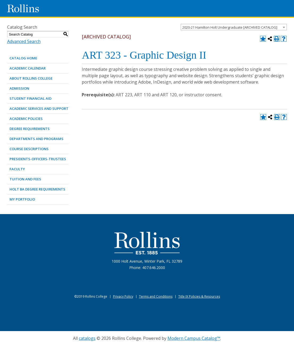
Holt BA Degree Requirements (37, 189)
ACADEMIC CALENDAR (28, 68)
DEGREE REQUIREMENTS (30, 128)
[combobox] (234, 27)
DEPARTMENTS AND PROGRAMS (36, 138)
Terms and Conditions (155, 296)
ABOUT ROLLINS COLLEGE (31, 78)
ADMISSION (19, 88)
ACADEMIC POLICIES (26, 118)
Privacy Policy (123, 296)
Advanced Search (24, 41)
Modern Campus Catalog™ (193, 338)
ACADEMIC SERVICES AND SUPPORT (39, 108)
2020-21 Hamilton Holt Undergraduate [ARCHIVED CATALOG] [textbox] (229, 27)
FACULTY (17, 169)
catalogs (87, 338)
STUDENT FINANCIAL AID (30, 98)
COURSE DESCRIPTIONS (29, 148)
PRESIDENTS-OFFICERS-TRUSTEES (38, 159)
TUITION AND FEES (25, 179)
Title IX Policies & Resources (199, 296)
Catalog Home (23, 58)
